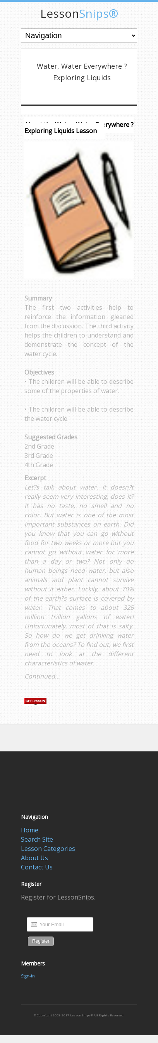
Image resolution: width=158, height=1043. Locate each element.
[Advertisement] (89, 741)
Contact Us (37, 867)
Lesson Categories (48, 848)
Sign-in (28, 976)
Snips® (79, 13)
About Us (34, 858)
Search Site (37, 839)
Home (29, 830)
